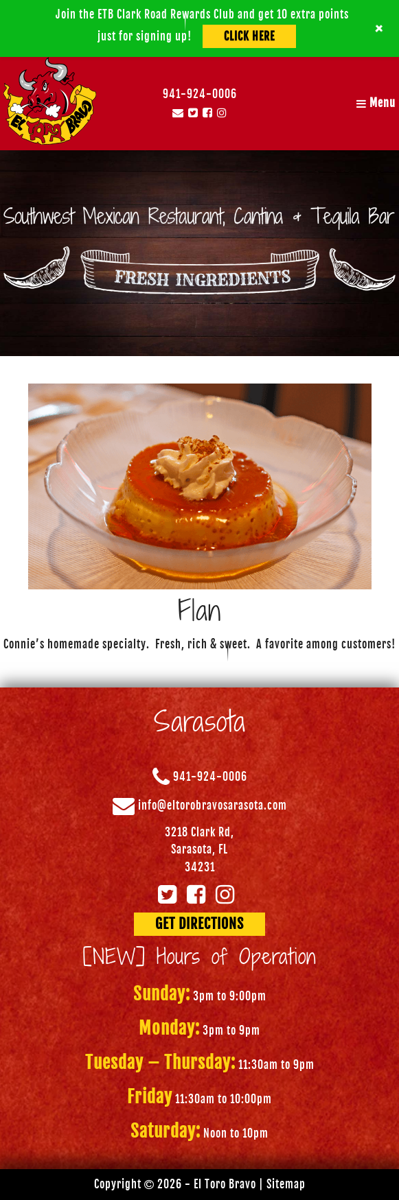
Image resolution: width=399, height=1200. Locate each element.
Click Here (249, 36)
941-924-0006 (200, 94)
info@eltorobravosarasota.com (212, 805)
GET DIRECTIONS (199, 923)
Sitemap (286, 1184)
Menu (376, 103)
